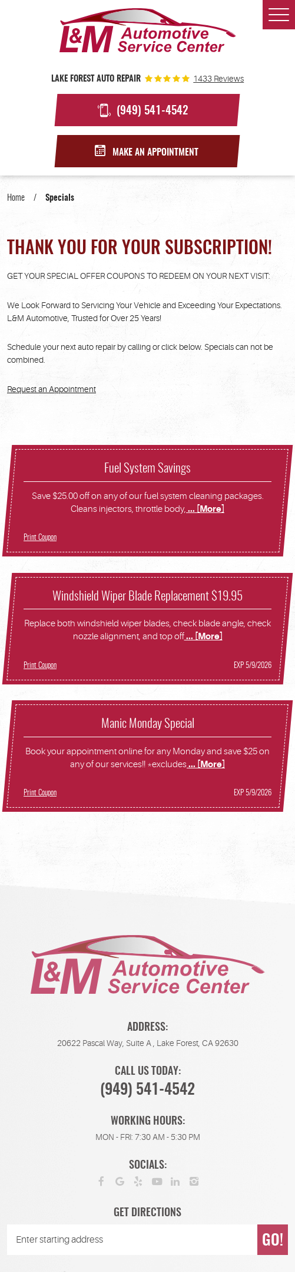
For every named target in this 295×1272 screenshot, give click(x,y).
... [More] (205, 509)
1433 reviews (218, 79)
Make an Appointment (155, 152)
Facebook (101, 1181)
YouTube (157, 1181)
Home (16, 198)
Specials (59, 198)
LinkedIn (175, 1181)
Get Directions (147, 1213)
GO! (272, 1241)
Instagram (194, 1181)
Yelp (138, 1181)
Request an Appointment (51, 389)
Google (120, 1181)
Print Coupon (40, 538)
